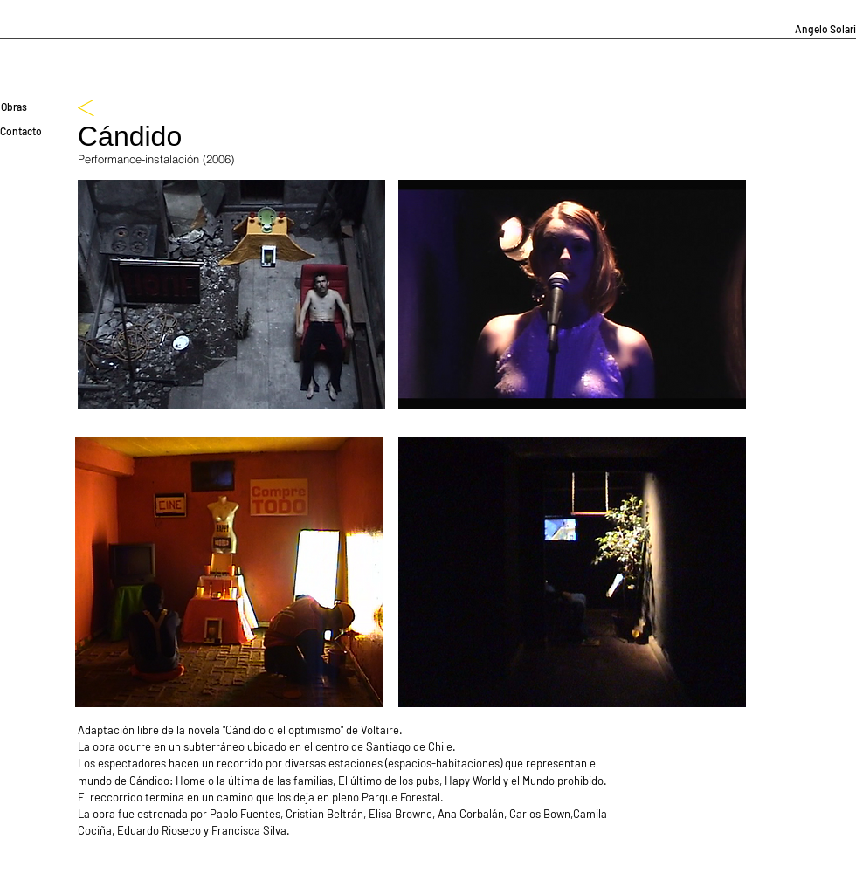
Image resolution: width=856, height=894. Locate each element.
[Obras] (13, 106)
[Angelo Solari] (825, 29)
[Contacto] (21, 130)
